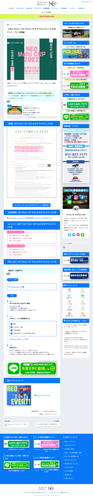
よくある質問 (46, 12)
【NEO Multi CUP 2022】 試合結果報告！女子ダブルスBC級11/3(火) (30, 218)
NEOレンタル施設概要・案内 (73, 453)
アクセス (37, 8)
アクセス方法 (69, 467)
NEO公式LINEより (17, 287)
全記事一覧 (68, 475)
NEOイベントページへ (42, 395)
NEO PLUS (19, 8)
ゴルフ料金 (83, 302)
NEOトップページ (70, 442)
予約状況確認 (69, 308)
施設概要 (46, 8)
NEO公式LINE (72, 225)
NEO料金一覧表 (69, 449)
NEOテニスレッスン (70, 460)
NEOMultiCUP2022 (51, 414)
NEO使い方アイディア (71, 464)
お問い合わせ (69, 478)
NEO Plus (83, 290)
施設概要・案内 (69, 314)
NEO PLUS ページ (70, 445)
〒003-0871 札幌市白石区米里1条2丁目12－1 (36, 492)
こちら (19, 308)
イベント (55, 8)
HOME (11, 8)
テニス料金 (69, 302)
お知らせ (81, 8)
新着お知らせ (53, 411)
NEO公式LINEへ (14, 306)
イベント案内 (43, 411)
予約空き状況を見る (46, 16)
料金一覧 (29, 8)
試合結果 (64, 8)
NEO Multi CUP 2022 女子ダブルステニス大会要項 (31, 205)
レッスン (72, 8)
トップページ (69, 290)
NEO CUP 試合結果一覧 (72, 456)
